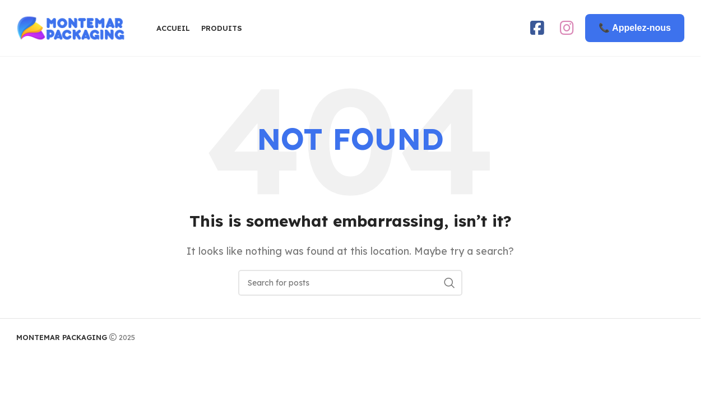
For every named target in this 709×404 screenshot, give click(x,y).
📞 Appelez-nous (635, 28)
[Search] (350, 283)
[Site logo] (72, 27)
